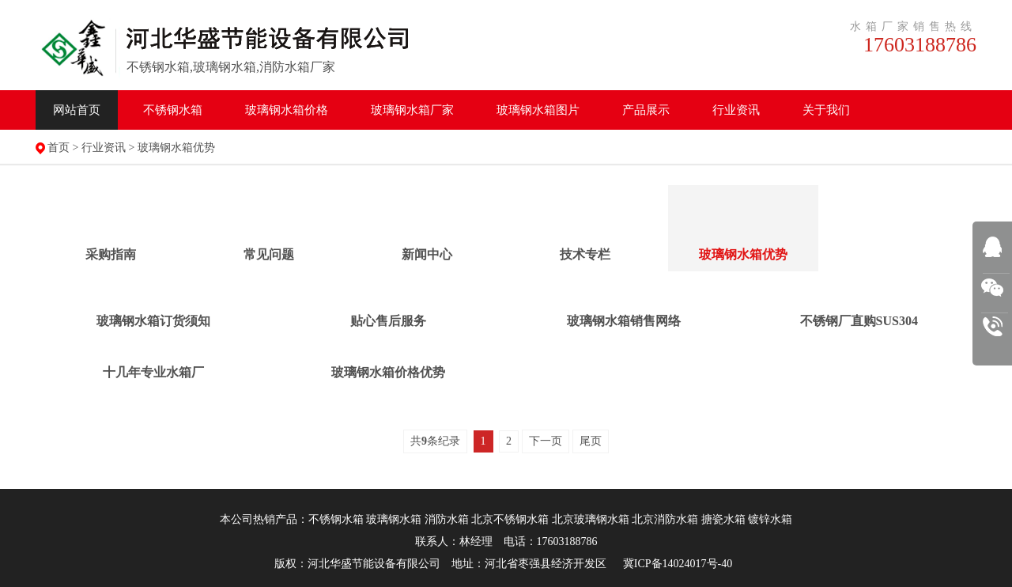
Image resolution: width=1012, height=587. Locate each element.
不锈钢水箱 (172, 110)
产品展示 (646, 110)
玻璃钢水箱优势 (176, 147)
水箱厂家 (412, 110)
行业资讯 (736, 110)
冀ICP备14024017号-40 (677, 564)
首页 (58, 147)
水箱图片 (538, 110)
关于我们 (826, 110)
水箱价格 (286, 110)
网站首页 (76, 110)
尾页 (591, 441)
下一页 (545, 441)
